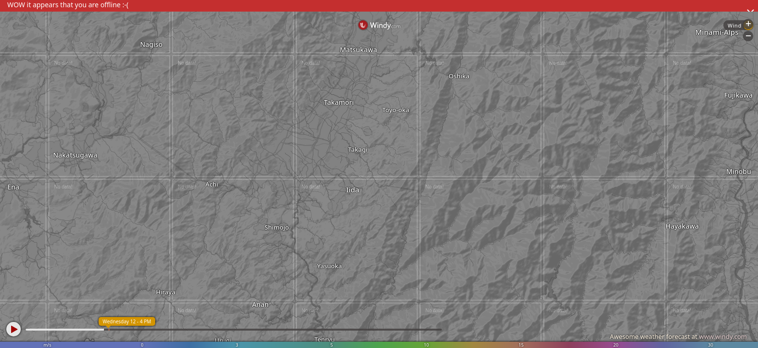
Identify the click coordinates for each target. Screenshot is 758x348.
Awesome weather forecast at (678, 336)
